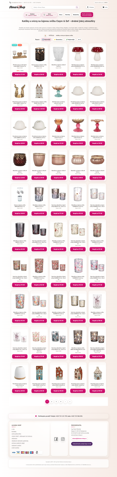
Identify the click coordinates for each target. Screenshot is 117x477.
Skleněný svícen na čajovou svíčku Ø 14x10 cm (58, 103)
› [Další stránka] (65, 401)
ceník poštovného (16, 434)
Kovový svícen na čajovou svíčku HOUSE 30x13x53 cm (39, 103)
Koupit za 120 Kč (20, 178)
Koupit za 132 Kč (58, 143)
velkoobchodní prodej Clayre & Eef (81, 444)
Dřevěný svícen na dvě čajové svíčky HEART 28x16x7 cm (19, 66)
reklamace (14, 438)
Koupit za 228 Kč (97, 143)
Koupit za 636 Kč (39, 391)
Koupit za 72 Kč (97, 178)
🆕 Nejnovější (46, 39)
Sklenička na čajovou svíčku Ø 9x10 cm (58, 66)
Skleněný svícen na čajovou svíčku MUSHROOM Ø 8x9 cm (97, 66)
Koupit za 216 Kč (97, 74)
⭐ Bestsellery (58, 39)
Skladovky (76, 14)
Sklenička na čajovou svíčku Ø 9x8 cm (19, 172)
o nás (13, 429)
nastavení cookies (16, 445)
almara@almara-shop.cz (79, 438)
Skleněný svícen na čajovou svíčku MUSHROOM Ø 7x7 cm (78, 66)
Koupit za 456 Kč (58, 391)
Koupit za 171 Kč (20, 74)
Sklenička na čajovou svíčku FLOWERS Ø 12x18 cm (78, 206)
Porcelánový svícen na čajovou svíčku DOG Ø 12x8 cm (97, 103)
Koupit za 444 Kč (97, 391)
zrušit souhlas (15, 448)
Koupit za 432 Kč (39, 213)
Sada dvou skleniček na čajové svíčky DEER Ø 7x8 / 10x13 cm (58, 206)
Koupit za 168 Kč (58, 109)
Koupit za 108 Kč (78, 178)
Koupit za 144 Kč (39, 178)
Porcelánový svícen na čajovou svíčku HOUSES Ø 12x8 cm (78, 103)
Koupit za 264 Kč (20, 109)
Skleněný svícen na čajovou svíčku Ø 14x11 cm (97, 137)
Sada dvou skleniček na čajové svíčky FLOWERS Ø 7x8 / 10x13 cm (97, 207)
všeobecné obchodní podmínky (20, 441)
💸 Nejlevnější (70, 39)
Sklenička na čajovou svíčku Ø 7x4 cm (58, 172)
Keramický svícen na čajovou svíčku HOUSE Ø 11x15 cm (97, 385)
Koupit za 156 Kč (78, 143)
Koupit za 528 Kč (78, 391)
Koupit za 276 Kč (20, 356)
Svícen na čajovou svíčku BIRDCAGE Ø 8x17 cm (19, 206)
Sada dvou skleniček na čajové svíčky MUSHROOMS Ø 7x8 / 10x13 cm (39, 350)
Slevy (60, 14)
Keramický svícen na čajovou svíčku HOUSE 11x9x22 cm (39, 385)
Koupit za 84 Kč (58, 178)
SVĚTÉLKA (51, 35)
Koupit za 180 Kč (78, 74)
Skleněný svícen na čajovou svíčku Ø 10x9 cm (78, 137)
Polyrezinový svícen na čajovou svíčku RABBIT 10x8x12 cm (19, 103)
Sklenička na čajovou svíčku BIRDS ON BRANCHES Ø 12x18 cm (78, 350)
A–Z (79, 39)
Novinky (67, 14)
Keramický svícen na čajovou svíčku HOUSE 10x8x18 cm (58, 385)
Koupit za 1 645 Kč (39, 109)
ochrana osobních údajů (18, 443)
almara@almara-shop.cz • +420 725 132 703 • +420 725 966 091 (25, 2)
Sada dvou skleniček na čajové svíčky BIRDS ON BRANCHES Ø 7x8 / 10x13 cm (97, 350)
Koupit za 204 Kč (39, 74)
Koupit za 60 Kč (58, 74)
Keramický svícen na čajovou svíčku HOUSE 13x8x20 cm (78, 385)
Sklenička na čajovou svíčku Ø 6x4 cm (97, 172)
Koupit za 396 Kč (97, 320)
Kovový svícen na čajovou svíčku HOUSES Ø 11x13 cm (39, 66)
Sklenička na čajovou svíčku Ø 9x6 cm (39, 172)
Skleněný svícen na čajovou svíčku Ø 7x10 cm (58, 137)
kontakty (14, 431)
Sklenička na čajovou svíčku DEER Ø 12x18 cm (39, 206)
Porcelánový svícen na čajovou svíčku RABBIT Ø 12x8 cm (19, 137)
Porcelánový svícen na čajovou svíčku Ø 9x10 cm (19, 385)
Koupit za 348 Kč (20, 213)
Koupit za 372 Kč (58, 213)
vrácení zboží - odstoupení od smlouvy (22, 436)
